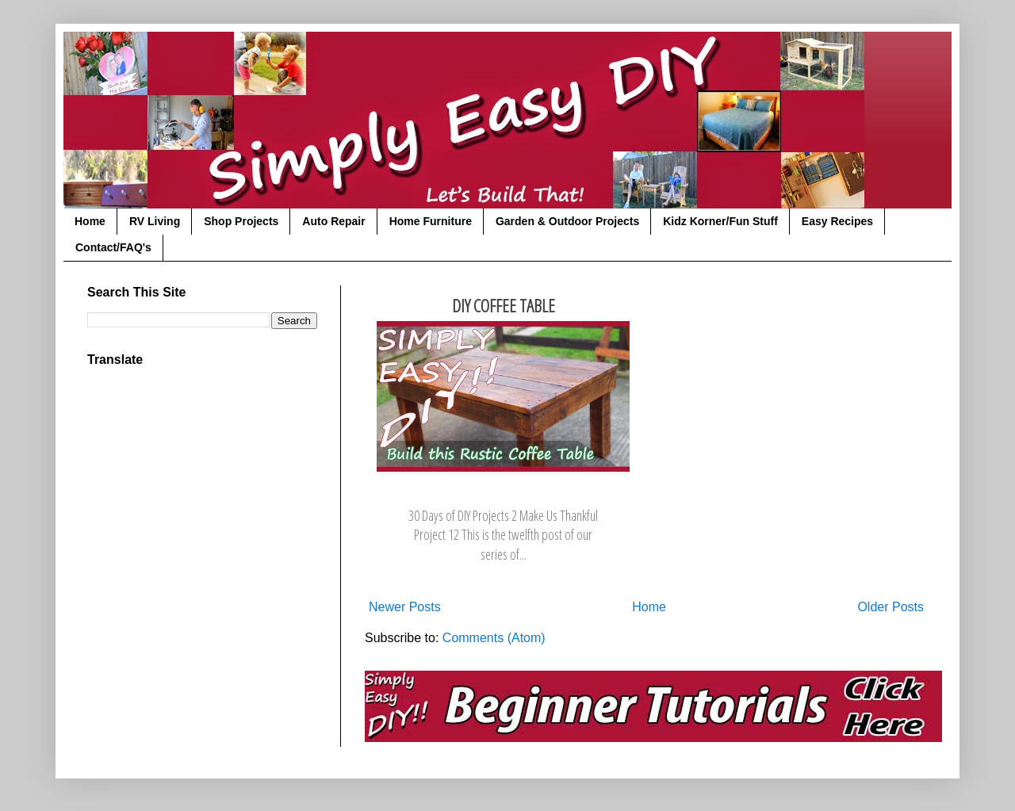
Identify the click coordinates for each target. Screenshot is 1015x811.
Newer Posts (405, 607)
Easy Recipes (837, 221)
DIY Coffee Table (503, 305)
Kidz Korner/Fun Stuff (720, 221)
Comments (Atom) (494, 638)
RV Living (154, 221)
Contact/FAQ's (113, 247)
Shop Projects (241, 221)
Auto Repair (333, 221)
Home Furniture (430, 221)
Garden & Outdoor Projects (567, 221)
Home (90, 221)
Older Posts (890, 607)
